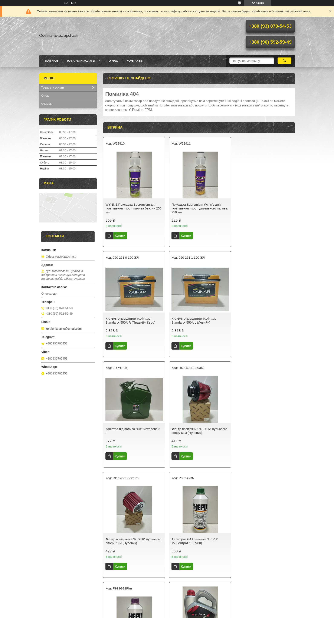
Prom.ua (187, 610)
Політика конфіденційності (197, 613)
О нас (113, 60)
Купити (120, 235)
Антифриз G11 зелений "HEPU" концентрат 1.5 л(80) (194, 430)
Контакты (135, 60)
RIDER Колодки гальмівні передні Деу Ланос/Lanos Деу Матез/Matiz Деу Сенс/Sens (264, 543)
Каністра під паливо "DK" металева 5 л (198, 320)
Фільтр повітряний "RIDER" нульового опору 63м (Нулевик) (263, 320)
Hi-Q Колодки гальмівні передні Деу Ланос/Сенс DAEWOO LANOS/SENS (198, 541)
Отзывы (46, 103)
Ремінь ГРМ (142, 110)
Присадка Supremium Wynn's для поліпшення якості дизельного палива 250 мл (199, 208)
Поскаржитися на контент (164, 613)
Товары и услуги (80, 60)
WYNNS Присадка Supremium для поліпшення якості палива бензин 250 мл (133, 208)
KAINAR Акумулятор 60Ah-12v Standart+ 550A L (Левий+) (127, 320)
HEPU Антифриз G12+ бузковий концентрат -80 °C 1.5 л (259, 430)
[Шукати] (284, 60)
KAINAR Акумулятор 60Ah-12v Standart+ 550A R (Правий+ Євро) (261, 206)
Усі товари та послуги (197, 589)
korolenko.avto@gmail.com (64, 328)
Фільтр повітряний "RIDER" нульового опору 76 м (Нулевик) (133, 430)
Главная (50, 60)
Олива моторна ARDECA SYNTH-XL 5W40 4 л (132, 531)
